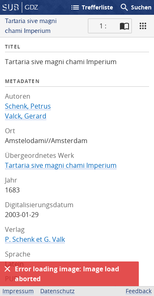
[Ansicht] (143, 26)
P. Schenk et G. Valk (35, 239)
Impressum (18, 291)
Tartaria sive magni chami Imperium (61, 165)
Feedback (139, 291)
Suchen (136, 7)
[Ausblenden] (7, 268)
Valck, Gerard (25, 115)
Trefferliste (91, 7)
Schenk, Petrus (28, 106)
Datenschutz (57, 291)
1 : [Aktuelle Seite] (102, 25)
